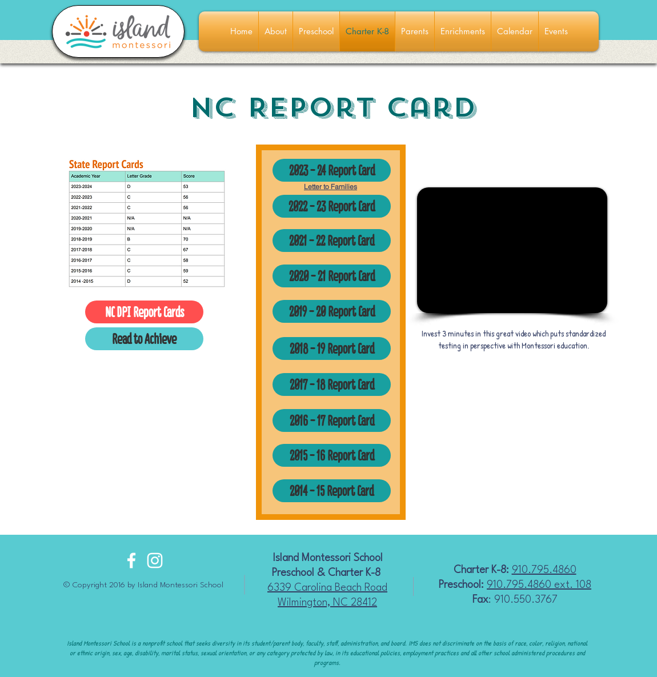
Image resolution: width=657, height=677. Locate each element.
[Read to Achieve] (144, 338)
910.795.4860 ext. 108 (539, 585)
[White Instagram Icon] (155, 560)
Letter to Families (330, 186)
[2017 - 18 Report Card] (332, 384)
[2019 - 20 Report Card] (332, 311)
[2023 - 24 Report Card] (332, 170)
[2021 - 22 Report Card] (332, 240)
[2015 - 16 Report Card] (332, 455)
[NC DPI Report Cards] (144, 312)
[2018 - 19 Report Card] (332, 348)
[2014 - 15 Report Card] (332, 490)
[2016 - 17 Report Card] (332, 420)
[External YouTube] (512, 250)
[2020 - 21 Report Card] (332, 276)
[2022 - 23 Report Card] (332, 206)
